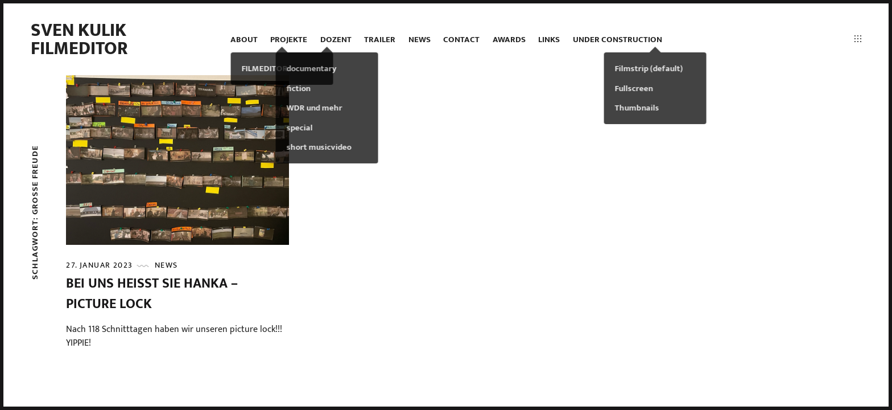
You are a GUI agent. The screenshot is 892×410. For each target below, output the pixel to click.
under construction (617, 39)
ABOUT (244, 39)
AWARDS (509, 39)
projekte (288, 39)
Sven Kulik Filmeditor (79, 39)
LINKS (549, 39)
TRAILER (379, 39)
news (419, 39)
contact (461, 39)
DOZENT (336, 39)
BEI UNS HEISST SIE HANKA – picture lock (152, 293)
